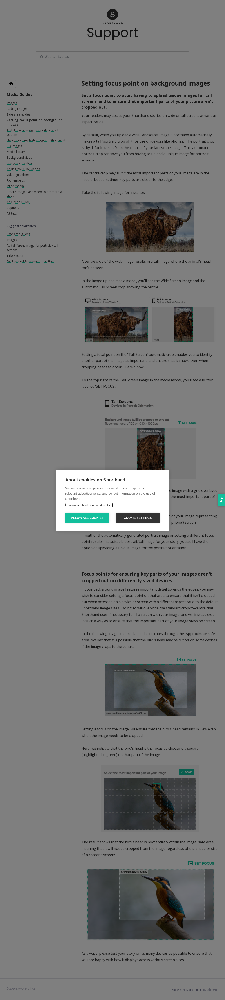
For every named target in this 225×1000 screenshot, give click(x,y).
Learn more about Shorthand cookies (88, 505)
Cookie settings (138, 517)
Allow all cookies (87, 517)
